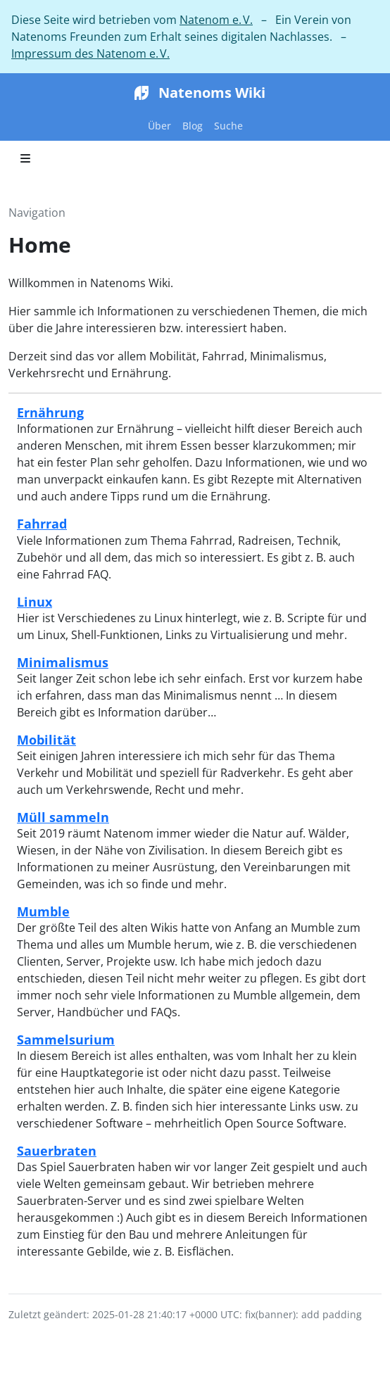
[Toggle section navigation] (25, 158)
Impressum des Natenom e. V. (90, 53)
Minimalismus (62, 662)
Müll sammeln (63, 817)
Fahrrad (42, 523)
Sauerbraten (56, 1150)
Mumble (43, 911)
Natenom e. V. (216, 19)
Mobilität (46, 739)
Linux (34, 601)
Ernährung (50, 412)
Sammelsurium (66, 1039)
